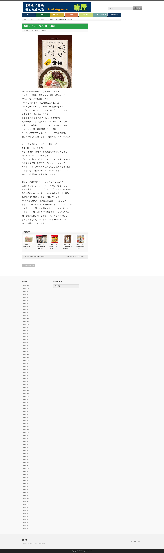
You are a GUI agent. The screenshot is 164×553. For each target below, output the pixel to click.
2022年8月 (25, 402)
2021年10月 (26, 432)
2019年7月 (25, 513)
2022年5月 (25, 411)
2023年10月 (26, 360)
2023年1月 (25, 387)
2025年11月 (26, 285)
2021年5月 (25, 447)
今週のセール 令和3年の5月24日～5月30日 (67, 246)
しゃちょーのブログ (100, 14)
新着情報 (44, 30)
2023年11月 (26, 357)
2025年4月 (25, 306)
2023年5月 (25, 375)
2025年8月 (25, 294)
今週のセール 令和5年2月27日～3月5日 (54, 246)
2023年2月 (25, 384)
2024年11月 (26, 321)
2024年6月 (25, 336)
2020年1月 (25, 495)
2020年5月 (25, 483)
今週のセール (37, 30)
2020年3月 (25, 489)
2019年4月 (25, 522)
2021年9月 (25, 435)
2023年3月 (25, 381)
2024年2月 (25, 348)
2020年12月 (26, 462)
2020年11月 (26, 465)
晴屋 (24, 540)
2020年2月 (25, 492)
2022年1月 (25, 423)
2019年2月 (25, 528)
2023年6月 (25, 372)
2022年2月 (25, 420)
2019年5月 (25, 519)
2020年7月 (25, 477)
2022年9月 (25, 399)
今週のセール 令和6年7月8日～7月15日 (27, 246)
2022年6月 (25, 408)
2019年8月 (25, 510)
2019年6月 (25, 516)
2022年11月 (26, 393)
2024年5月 (25, 339)
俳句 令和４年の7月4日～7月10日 (75, 256)
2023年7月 (25, 369)
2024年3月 (25, 345)
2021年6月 (25, 444)
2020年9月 (25, 471)
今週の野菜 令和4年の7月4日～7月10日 (35, 256)
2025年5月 (25, 303)
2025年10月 (26, 288)
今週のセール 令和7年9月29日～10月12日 (41, 246)
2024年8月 (25, 330)
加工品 (71, 14)
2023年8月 (25, 366)
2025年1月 (25, 315)
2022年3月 (25, 417)
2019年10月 (26, 504)
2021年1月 (25, 459)
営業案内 (85, 14)
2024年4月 (25, 342)
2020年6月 (25, 480)
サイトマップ (114, 14)
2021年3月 (25, 453)
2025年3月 (25, 309)
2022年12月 (26, 390)
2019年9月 (25, 507)
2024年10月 (26, 324)
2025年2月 (25, 312)
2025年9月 (25, 291)
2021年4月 (25, 450)
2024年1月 (25, 351)
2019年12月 (26, 498)
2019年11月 (26, 501)
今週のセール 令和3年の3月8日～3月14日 (80, 246)
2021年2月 (25, 456)
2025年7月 (25, 297)
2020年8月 (25, 474)
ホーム (29, 14)
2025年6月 (25, 300)
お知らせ (42, 14)
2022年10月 (26, 396)
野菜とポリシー (57, 14)
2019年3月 (25, 525)
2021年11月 (26, 429)
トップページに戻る (28, 265)
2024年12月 (26, 318)
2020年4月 (25, 486)
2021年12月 (26, 426)
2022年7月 (25, 405)
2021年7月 (25, 441)
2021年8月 (25, 438)
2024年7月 (25, 333)
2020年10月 (26, 468)
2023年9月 (25, 363)
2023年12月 (26, 354)
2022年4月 (25, 414)
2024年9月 (25, 327)
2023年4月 (25, 378)
